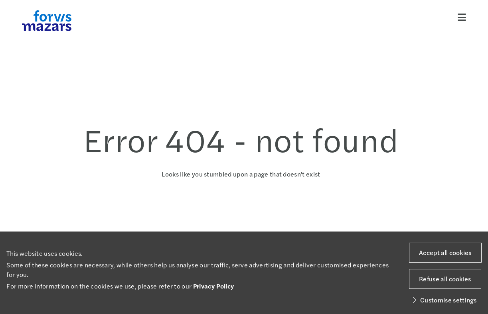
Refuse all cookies (445, 278)
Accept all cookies (445, 252)
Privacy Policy (213, 285)
